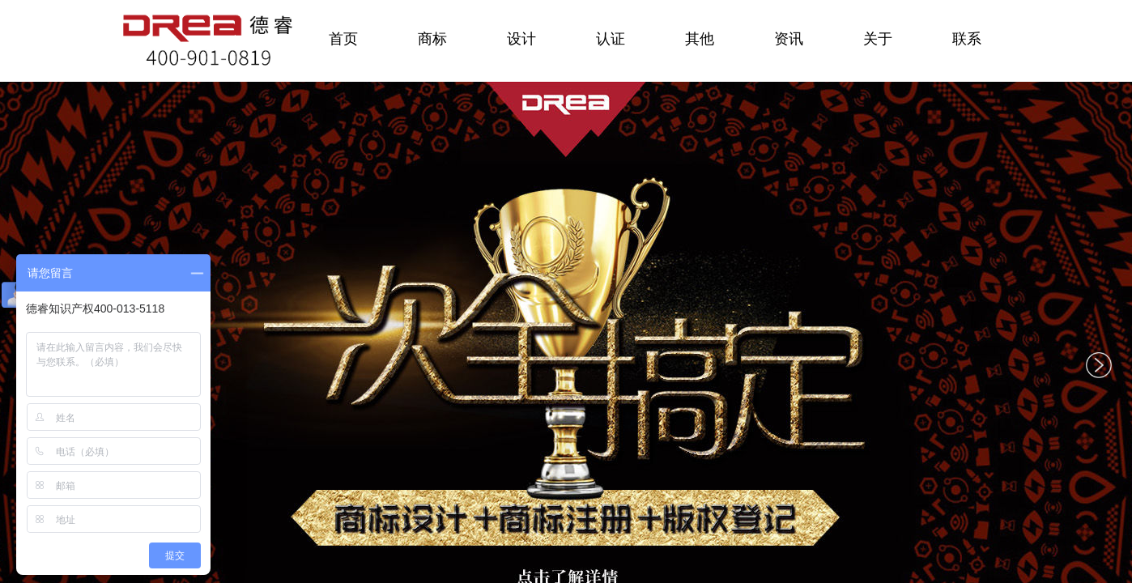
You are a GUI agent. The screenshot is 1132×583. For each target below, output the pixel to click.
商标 (432, 39)
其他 (699, 39)
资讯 (788, 39)
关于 (877, 39)
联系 (966, 39)
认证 (610, 39)
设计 (521, 39)
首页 (343, 39)
